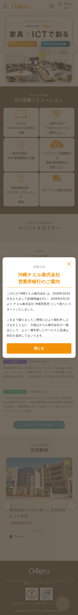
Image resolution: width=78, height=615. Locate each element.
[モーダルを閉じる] (69, 264)
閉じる (39, 348)
